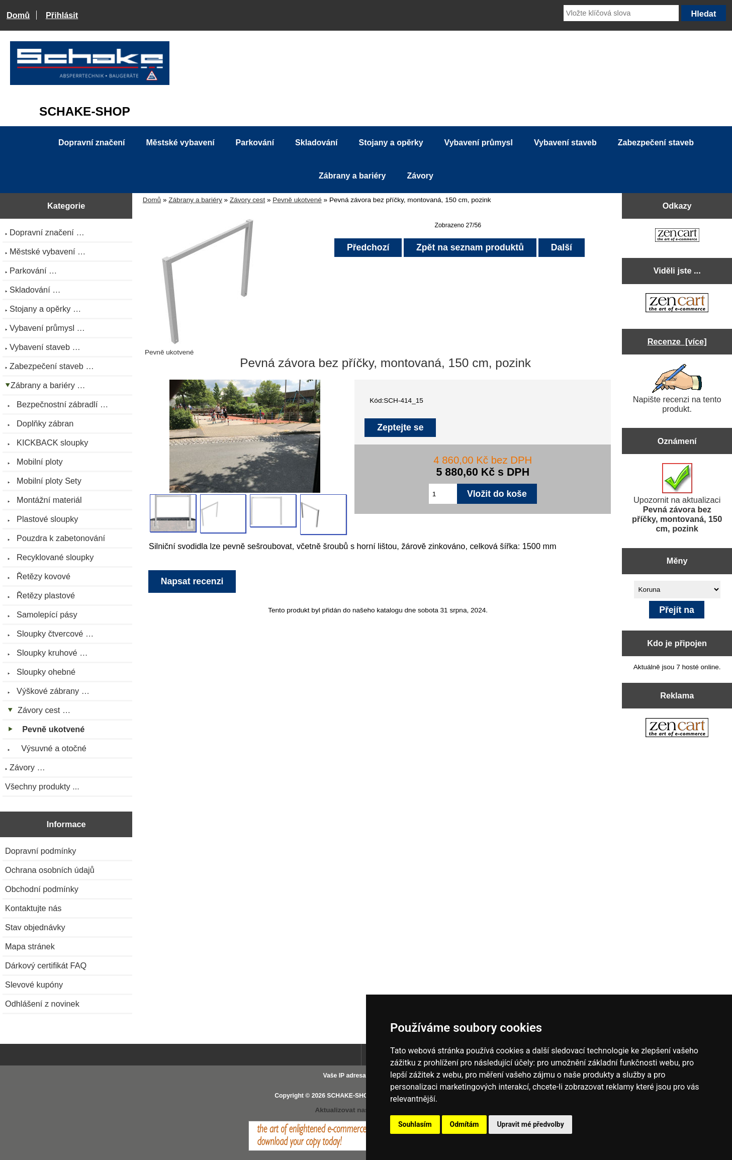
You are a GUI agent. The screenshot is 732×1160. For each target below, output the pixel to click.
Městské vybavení (180, 142)
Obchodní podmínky (41, 889)
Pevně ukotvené (297, 200)
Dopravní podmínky (40, 850)
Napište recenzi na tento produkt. (677, 388)
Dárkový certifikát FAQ (45, 965)
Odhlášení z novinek (42, 1003)
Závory (420, 175)
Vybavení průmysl (478, 142)
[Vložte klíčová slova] (621, 13)
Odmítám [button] (464, 1124)
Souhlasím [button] (415, 1124)
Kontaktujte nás (33, 908)
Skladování (316, 142)
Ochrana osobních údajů (50, 869)
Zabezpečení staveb (656, 142)
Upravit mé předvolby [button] (530, 1124)
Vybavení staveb (565, 142)
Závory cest (247, 200)
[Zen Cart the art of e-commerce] (677, 236)
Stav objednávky (35, 927)
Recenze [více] (677, 341)
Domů (18, 15)
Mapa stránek (30, 946)
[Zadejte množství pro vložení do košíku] (443, 494)
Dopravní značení (91, 142)
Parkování (255, 142)
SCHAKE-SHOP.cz (353, 1095)
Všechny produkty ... (42, 786)
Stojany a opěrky (391, 142)
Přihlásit (62, 15)
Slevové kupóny (34, 984)
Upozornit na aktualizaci (677, 498)
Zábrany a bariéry (195, 200)
